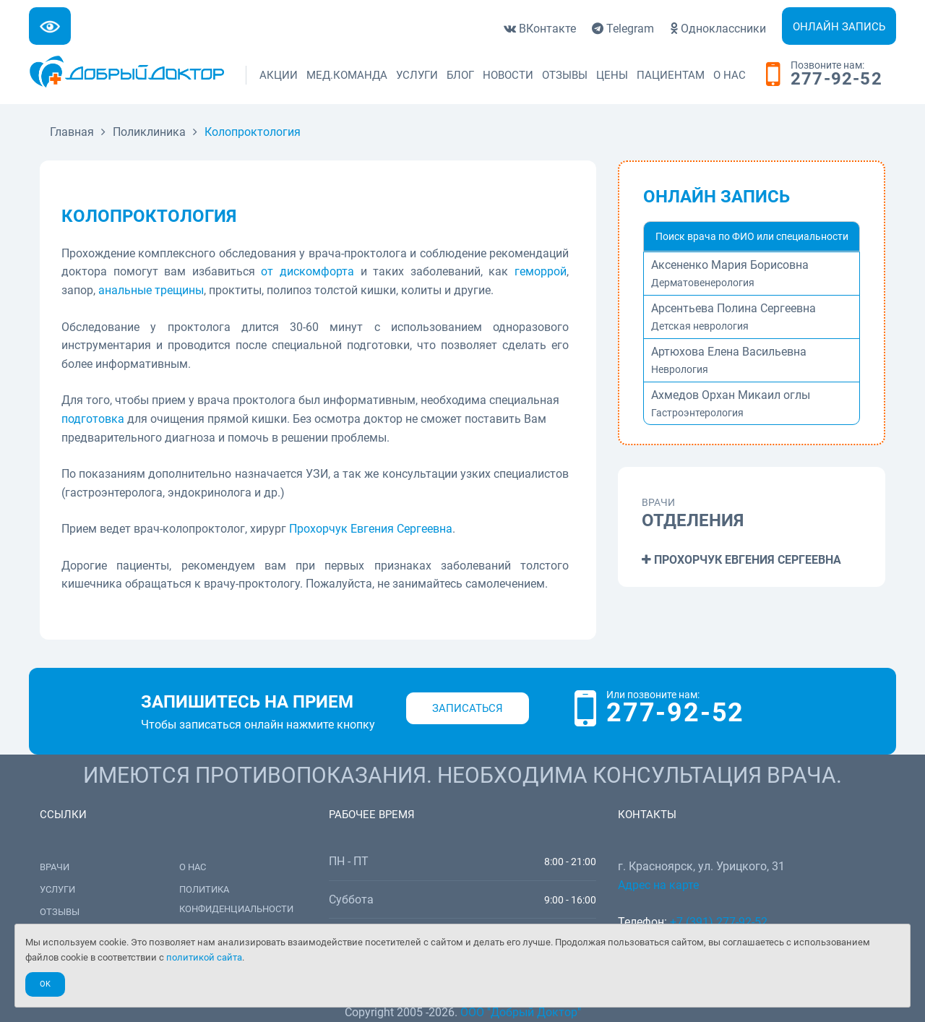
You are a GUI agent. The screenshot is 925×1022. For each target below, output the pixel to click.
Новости (508, 75)
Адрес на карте (658, 885)
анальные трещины (151, 290)
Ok (45, 984)
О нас (729, 75)
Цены (612, 75)
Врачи (54, 867)
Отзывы (565, 75)
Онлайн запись (839, 26)
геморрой (541, 271)
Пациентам (671, 75)
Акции (278, 75)
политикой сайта (204, 957)
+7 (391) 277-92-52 (718, 922)
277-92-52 (836, 79)
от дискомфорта (307, 271)
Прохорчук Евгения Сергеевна (370, 529)
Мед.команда (346, 75)
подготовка (92, 419)
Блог (460, 75)
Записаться (467, 708)
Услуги (417, 75)
